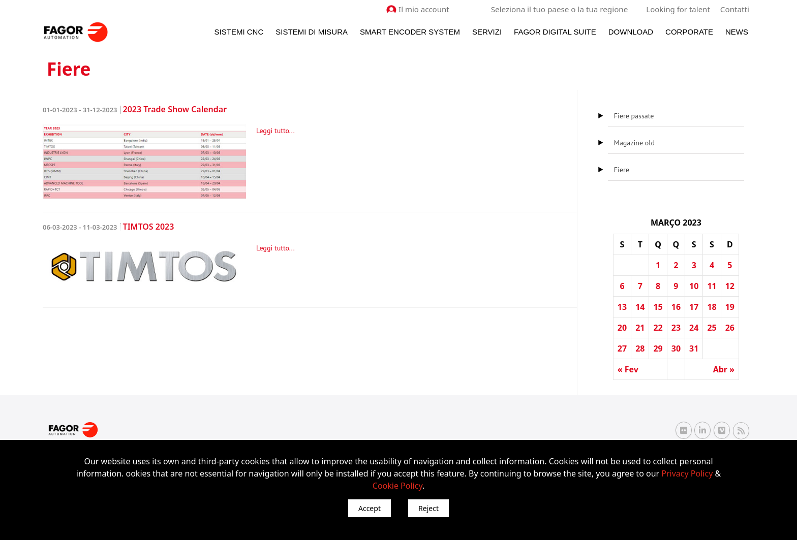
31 (693, 348)
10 (693, 286)
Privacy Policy (687, 473)
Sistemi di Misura (311, 31)
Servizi (487, 31)
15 (657, 306)
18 (711, 306)
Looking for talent (678, 9)
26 (729, 327)
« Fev (628, 369)
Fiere (621, 169)
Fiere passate (634, 115)
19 (729, 306)
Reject (428, 508)
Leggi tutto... (275, 130)
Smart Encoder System (410, 31)
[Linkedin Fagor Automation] (702, 430)
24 (693, 327)
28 (640, 348)
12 (729, 286)
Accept (369, 508)
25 (711, 327)
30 (676, 348)
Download (630, 31)
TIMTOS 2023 (108, 226)
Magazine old (634, 142)
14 (640, 306)
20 (622, 327)
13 (622, 306)
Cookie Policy (397, 485)
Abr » (723, 369)
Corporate (689, 31)
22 (657, 327)
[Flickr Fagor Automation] (684, 430)
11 (711, 286)
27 (622, 348)
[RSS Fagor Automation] (741, 430)
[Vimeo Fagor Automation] (722, 430)
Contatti (735, 9)
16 (676, 306)
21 (640, 327)
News (736, 31)
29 (657, 348)
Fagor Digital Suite (555, 31)
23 (676, 327)
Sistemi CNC (239, 31)
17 (693, 306)
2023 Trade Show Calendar (135, 109)
